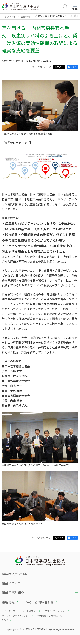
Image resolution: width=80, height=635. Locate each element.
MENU (75, 7)
